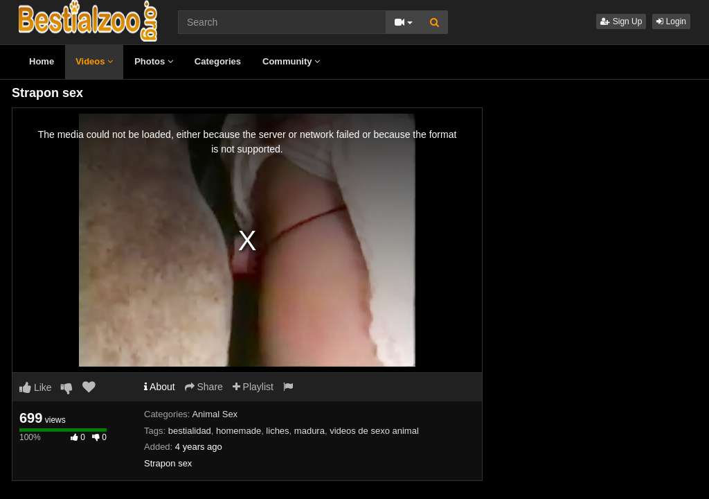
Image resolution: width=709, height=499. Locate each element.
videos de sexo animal (374, 431)
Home (41, 61)
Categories (218, 61)
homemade (238, 431)
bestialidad (189, 431)
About (159, 386)
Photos (153, 61)
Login (671, 21)
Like (35, 387)
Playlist (253, 386)
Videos (94, 61)
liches (277, 431)
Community (291, 61)
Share (204, 386)
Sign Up (621, 21)
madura (309, 431)
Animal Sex (214, 414)
